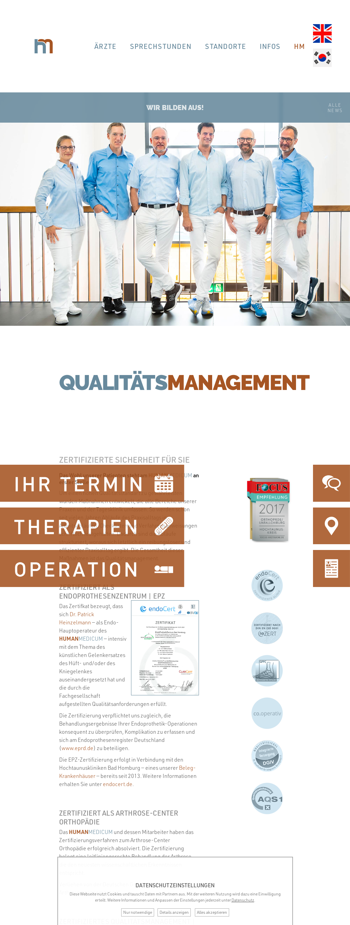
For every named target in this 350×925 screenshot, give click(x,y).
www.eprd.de (77, 748)
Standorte (225, 46)
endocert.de (117, 784)
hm (299, 46)
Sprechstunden (160, 46)
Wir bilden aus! (175, 108)
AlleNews (335, 107)
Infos (270, 46)
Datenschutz (243, 900)
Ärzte (105, 46)
